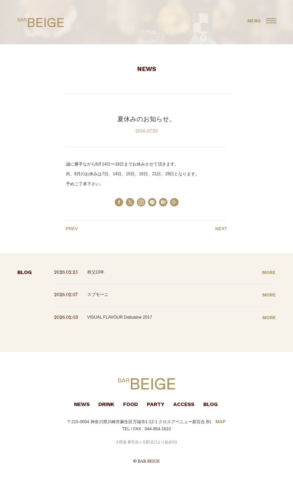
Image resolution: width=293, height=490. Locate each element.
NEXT (221, 228)
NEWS (82, 404)
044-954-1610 (158, 429)
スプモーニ (97, 294)
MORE (269, 272)
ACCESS (183, 404)
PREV (72, 228)
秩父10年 (96, 272)
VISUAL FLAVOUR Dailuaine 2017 (119, 317)
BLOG (210, 404)
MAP (220, 421)
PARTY (155, 404)
